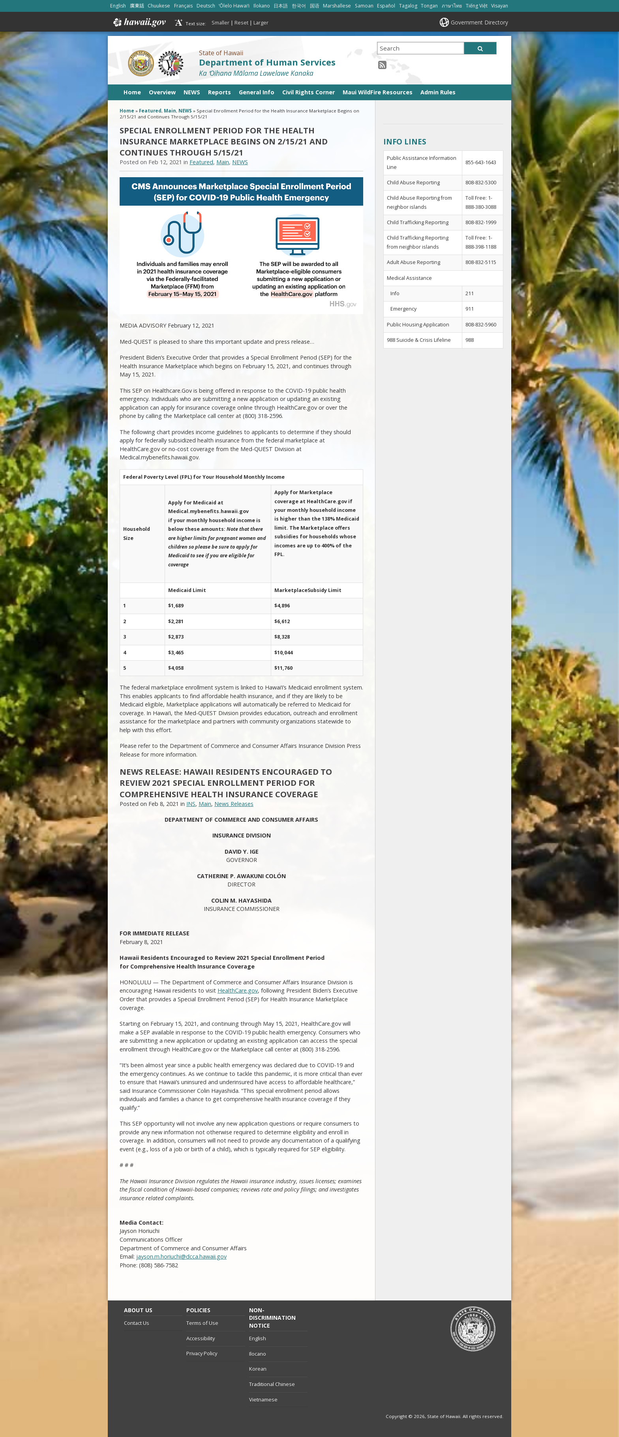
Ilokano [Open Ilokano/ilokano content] (261, 5)
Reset (241, 22)
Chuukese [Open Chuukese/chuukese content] (159, 5)
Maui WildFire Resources (378, 92)
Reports (219, 92)
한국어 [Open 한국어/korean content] (299, 5)
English (257, 1338)
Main (170, 111)
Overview (162, 92)
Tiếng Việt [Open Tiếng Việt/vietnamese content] (477, 5)
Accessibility (200, 1338)
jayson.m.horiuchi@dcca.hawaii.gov (181, 1256)
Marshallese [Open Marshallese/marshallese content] (337, 5)
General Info (256, 92)
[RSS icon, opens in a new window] (382, 64)
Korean (257, 1368)
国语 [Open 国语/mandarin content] (314, 5)
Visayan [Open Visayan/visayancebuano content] (499, 5)
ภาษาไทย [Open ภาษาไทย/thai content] (452, 5)
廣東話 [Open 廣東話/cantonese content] (137, 5)
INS (190, 803)
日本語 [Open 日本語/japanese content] (281, 5)
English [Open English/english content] (118, 5)
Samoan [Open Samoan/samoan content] (364, 5)
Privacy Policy (201, 1353)
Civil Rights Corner (308, 92)
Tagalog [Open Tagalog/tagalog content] (408, 5)
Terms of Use (202, 1322)
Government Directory (479, 22)
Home (132, 92)
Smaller (220, 22)
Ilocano (257, 1353)
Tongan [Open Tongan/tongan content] (429, 5)
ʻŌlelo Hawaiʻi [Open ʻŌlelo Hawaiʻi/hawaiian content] (234, 5)
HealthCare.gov (238, 990)
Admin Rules (438, 92)
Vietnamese (263, 1399)
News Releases (233, 803)
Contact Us (136, 1322)
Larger (260, 22)
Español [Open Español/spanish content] (386, 5)
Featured (150, 111)
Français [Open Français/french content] (183, 5)
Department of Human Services (267, 62)
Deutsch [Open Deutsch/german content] (206, 5)
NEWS (192, 92)
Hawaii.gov (138, 22)
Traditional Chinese (272, 1384)
